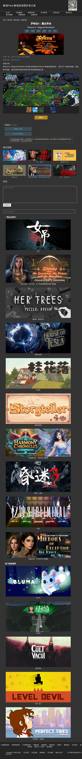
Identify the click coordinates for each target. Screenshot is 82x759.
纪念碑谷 (75, 745)
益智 (32, 31)
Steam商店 (18, 134)
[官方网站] (26, 57)
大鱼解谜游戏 (5, 745)
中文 (55, 31)
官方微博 (50, 752)
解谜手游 (31, 12)
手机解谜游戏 (15, 745)
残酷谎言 (67, 745)
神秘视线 (44, 745)
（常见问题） (14, 125)
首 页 (8, 12)
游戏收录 (42, 752)
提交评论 (7, 205)
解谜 (38, 31)
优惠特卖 (34, 15)
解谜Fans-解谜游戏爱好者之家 (19, 5)
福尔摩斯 (49, 746)
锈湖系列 (52, 745)
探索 (44, 31)
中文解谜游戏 (26, 745)
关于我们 (26, 752)
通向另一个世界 (39, 746)
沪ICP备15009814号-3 (74, 752)
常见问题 (34, 752)
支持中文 (69, 12)
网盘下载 (18, 129)
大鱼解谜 (19, 12)
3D (50, 31)
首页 (4, 20)
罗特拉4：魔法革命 (13, 20)
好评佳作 (56, 12)
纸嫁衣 (59, 745)
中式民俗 (44, 12)
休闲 (27, 31)
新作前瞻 (9, 15)
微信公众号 (59, 752)
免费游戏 (22, 15)
